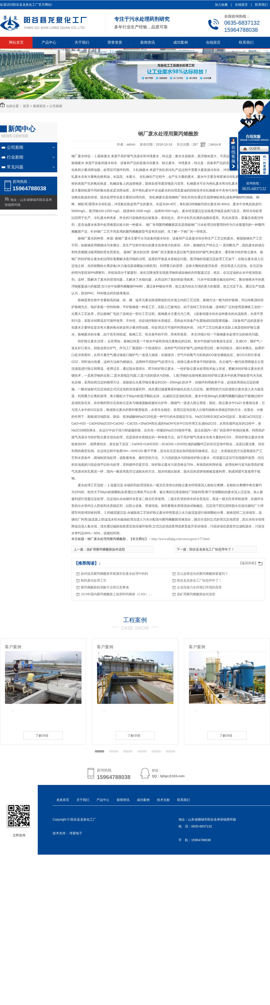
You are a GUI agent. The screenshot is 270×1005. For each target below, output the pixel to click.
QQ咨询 (254, 148)
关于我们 (82, 42)
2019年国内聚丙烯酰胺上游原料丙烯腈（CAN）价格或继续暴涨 (117, 594)
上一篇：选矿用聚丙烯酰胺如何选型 (99, 549)
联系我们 (261, 4)
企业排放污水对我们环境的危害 (199, 587)
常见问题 (15, 167)
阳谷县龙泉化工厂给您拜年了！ (199, 580)
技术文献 (163, 800)
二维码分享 (214, 144)
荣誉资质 (115, 42)
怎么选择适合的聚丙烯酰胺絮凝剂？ (202, 573)
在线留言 (241, 4)
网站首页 (16, 42)
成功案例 (180, 42)
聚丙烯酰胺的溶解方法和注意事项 (105, 587)
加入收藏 (221, 4)
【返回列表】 (248, 563)
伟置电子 (75, 833)
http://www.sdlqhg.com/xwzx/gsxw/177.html (180, 539)
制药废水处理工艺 (93, 580)
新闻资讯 (147, 42)
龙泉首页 (62, 800)
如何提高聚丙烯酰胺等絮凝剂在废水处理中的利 (114, 573)
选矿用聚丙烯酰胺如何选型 (196, 594)
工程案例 (135, 620)
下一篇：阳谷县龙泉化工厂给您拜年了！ (205, 549)
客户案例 (13, 647)
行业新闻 (15, 157)
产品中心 (49, 42)
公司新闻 (55, 106)
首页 (26, 106)
